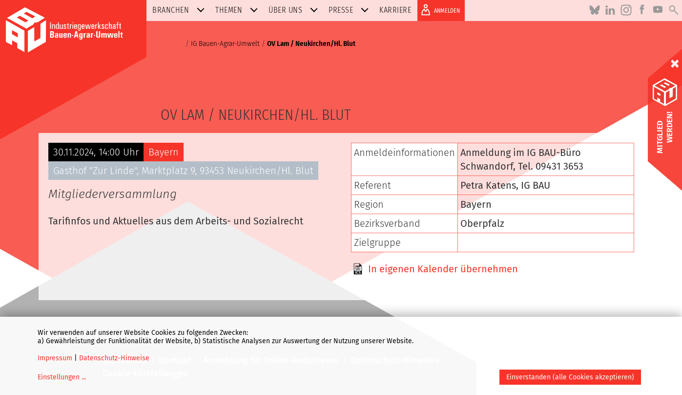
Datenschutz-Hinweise (114, 358)
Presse (350, 10)
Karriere (395, 10)
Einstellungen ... (62, 377)
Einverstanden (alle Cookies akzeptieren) (570, 377)
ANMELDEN (438, 9)
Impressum (55, 358)
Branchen (180, 10)
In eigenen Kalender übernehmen (443, 269)
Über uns (295, 10)
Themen (238, 10)
